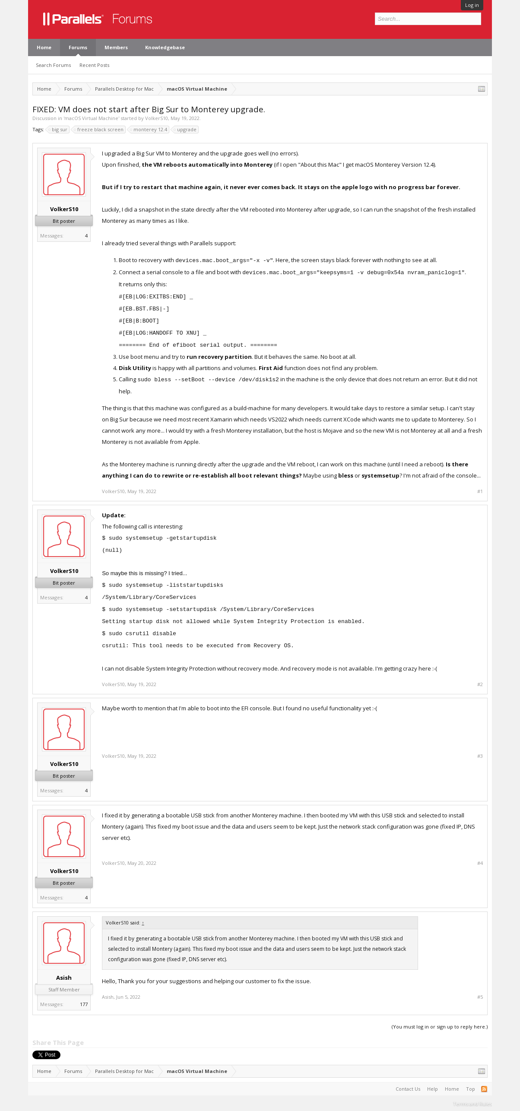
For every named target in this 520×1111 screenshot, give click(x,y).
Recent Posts (94, 65)
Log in (472, 5)
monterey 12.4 (149, 129)
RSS (484, 1089)
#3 (480, 756)
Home (44, 47)
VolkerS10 (156, 118)
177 (84, 1004)
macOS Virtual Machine (91, 118)
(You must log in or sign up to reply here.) (440, 1026)
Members (116, 47)
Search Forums (53, 65)
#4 (480, 863)
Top (470, 1089)
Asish (64, 977)
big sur (58, 129)
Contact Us (408, 1089)
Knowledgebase (165, 47)
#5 (480, 997)
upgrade (185, 129)
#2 (480, 684)
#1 (480, 491)
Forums (78, 47)
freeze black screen (99, 129)
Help (432, 1089)
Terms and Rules (472, 1103)
